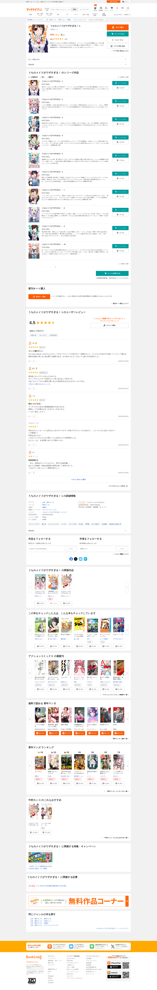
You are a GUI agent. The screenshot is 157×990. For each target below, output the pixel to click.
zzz (33, 452)
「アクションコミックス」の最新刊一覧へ (115, 695)
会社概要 (88, 958)
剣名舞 (45, 639)
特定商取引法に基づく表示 (94, 969)
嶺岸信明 (115, 682)
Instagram (51, 976)
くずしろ (102, 776)
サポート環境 (70, 967)
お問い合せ (70, 974)
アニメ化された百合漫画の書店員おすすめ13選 (51, 886)
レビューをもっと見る (78, 479)
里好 (75, 682)
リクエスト (70, 976)
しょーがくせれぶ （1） (46, 824)
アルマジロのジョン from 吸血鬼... (79, 636)
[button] (40, 603)
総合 (31, 14)
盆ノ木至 (76, 639)
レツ (101, 639)
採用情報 (88, 963)
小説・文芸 (85, 14)
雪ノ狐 (50, 639)
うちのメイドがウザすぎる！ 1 (52, 81)
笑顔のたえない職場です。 (105, 772)
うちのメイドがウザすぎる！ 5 (52, 154)
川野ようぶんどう (105, 682)
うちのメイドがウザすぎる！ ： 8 (53, 208)
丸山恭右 (63, 776)
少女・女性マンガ (49, 14)
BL (58, 14)
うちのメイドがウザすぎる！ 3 (52, 117)
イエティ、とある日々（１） (92, 635)
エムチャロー (91, 729)
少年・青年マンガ (40, 14)
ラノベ (76, 14)
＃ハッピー (42, 335)
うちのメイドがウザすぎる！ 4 (52, 135)
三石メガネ (77, 729)
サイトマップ (90, 974)
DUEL (115, 724)
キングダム (38, 771)
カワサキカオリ (117, 639)
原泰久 (37, 776)
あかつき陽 (103, 729)
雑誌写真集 (104, 14)
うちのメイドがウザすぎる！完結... (40, 593)
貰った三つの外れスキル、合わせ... (53, 636)
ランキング (51, 965)
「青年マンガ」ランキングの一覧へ (117, 791)
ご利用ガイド (127, 14)
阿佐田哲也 (122, 682)
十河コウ (89, 682)
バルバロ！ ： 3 (66, 677)
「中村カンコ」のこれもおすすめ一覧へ (116, 837)
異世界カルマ (104, 724)
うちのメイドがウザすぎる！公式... (66, 593)
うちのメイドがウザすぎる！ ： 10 (54, 244)
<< (45, 267)
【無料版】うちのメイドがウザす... (53, 593)
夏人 (33, 368)
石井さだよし (39, 639)
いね (33, 396)
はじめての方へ (118, 14)
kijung (49, 729)
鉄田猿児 (76, 776)
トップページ (52, 958)
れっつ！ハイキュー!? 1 (105, 635)
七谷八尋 (55, 639)
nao (33, 343)
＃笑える (33, 335)
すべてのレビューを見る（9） (119, 486)
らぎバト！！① (118, 634)
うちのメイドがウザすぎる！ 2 (52, 99)
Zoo (68, 776)
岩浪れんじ (64, 682)
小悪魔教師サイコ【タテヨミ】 (79, 725)
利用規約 (88, 965)
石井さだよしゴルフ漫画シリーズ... (40, 636)
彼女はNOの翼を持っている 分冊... (40, 679)
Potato (63, 729)
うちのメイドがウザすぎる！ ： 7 (53, 190)
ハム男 (82, 776)
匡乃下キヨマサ (52, 682)
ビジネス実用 (94, 14)
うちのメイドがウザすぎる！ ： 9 (53, 226)
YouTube (50, 980)
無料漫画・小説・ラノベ (55, 960)
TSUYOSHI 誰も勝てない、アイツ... (66, 773)
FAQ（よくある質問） (73, 969)
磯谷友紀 (63, 639)
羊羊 (88, 639)
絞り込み (47, 9)
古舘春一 (106, 639)
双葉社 (44, 507)
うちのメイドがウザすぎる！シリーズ (54, 512)
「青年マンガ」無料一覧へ (120, 738)
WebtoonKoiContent (40, 729)
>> (112, 267)
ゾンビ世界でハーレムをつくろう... (118, 773)
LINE (49, 971)
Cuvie (49, 776)
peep (82, 729)
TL (67, 14)
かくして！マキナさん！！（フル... (79, 679)
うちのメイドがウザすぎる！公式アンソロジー (33, 825)
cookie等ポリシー (91, 971)
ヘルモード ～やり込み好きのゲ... (79, 773)
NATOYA (54, 729)
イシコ (89, 776)
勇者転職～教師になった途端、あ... (53, 726)
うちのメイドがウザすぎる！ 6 (52, 172)
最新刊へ (51, 77)
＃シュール (46, 384)
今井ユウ (115, 776)
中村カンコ (54, 29)
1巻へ (43, 77)
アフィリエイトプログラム (74, 978)
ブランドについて (91, 960)
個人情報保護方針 (91, 967)
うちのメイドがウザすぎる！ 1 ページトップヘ (112, 928)
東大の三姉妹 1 (66, 634)
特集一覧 (50, 963)
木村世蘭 (68, 729)
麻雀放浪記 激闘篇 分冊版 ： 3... (118, 679)
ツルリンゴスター (40, 682)
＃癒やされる (39, 384)
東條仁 (115, 729)
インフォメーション (72, 971)
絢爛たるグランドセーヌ (53, 772)
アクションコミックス (49, 509)
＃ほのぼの (53, 335)
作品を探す (70, 960)
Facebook (51, 982)
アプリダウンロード (72, 963)
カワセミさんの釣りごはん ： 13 (53, 678)
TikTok (50, 978)
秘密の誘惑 (64, 724)
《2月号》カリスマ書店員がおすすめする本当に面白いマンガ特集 (40, 867)
